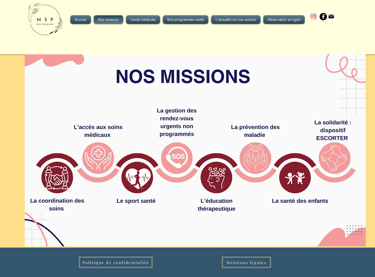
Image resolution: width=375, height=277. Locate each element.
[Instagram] (313, 16)
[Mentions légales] (246, 262)
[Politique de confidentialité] (116, 262)
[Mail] (331, 16)
